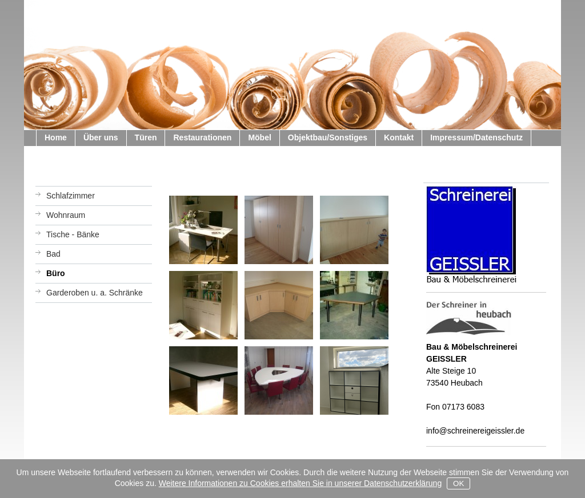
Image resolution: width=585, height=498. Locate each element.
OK (458, 483)
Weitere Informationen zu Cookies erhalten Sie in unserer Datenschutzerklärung (300, 483)
